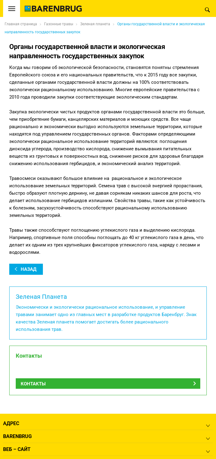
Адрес (11, 423)
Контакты (33, 384)
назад (28, 269)
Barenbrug (17, 436)
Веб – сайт (17, 449)
